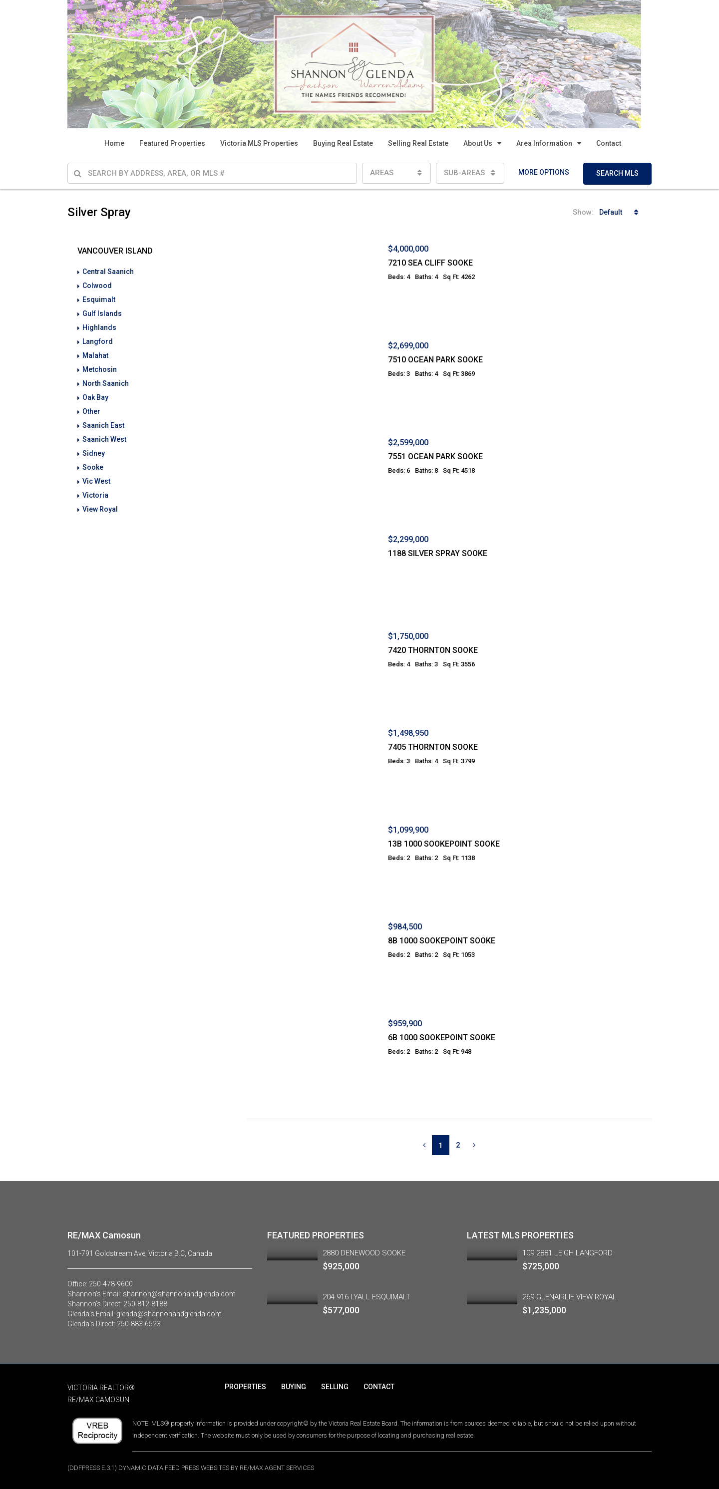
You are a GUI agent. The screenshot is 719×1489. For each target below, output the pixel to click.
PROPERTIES (245, 1387)
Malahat (95, 355)
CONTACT (378, 1387)
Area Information (544, 143)
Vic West (96, 481)
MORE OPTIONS (543, 172)
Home (114, 143)
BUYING (293, 1387)
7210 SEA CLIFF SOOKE (430, 263)
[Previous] (424, 1145)
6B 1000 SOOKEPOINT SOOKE (441, 1037)
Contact (608, 143)
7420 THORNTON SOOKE (433, 650)
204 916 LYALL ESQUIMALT (366, 1296)
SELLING (335, 1387)
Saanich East (103, 425)
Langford (97, 341)
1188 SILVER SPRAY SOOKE (437, 553)
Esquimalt (98, 299)
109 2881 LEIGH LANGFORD (567, 1252)
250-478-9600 (111, 1284)
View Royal (100, 509)
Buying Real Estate (343, 143)
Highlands (99, 327)
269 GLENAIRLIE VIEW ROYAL (569, 1296)
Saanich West (104, 439)
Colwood (97, 286)
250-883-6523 (139, 1324)
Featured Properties (172, 143)
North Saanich (105, 383)
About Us (477, 143)
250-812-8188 (145, 1304)
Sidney (93, 453)
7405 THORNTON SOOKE (433, 747)
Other (91, 411)
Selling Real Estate (418, 143)
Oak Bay (95, 397)
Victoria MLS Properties (259, 143)
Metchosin (99, 369)
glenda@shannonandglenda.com (169, 1314)
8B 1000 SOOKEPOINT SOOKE (441, 940)
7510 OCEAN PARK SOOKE (435, 359)
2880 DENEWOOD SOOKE (364, 1252)
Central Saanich (108, 272)
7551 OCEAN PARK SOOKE (435, 456)
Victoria (95, 495)
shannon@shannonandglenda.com (179, 1294)
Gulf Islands (102, 313)
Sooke (92, 467)
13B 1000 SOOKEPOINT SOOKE (444, 844)
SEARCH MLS (617, 173)
